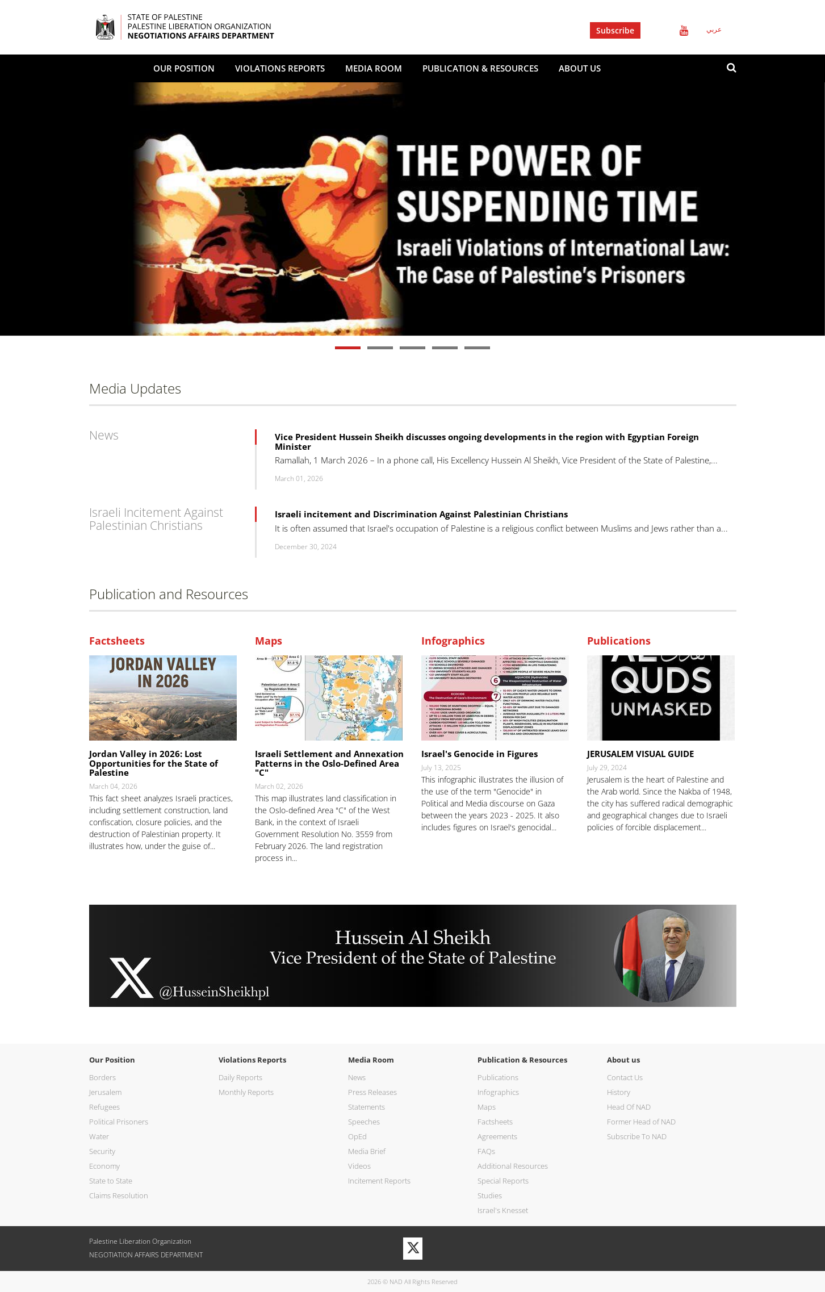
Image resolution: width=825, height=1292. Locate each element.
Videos (359, 1166)
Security (102, 1151)
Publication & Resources (480, 68)
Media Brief (367, 1151)
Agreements (497, 1136)
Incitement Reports (379, 1181)
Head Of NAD (629, 1107)
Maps (268, 641)
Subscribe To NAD (637, 1136)
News (104, 435)
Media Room (373, 68)
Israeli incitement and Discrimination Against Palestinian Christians (421, 514)
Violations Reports (280, 68)
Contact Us (625, 1077)
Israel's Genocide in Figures (479, 753)
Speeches (364, 1122)
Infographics (453, 641)
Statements (366, 1107)
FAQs (486, 1151)
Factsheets (117, 641)
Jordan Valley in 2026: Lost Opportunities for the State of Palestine (153, 763)
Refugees (104, 1107)
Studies (490, 1195)
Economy (104, 1166)
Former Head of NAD (641, 1122)
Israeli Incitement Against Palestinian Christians (156, 518)
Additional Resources (513, 1166)
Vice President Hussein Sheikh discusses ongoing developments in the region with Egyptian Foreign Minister (487, 441)
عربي (714, 30)
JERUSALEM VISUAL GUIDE (640, 753)
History (618, 1092)
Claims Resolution (118, 1195)
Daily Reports (240, 1077)
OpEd (357, 1136)
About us (580, 68)
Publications (619, 641)
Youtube (683, 30)
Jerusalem (105, 1092)
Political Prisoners (118, 1122)
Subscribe (615, 30)
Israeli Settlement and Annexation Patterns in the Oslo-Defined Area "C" (329, 763)
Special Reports (503, 1181)
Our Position (184, 68)
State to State (110, 1181)
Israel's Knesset (503, 1210)
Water (99, 1136)
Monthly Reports (246, 1092)
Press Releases (372, 1092)
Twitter (657, 30)
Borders (102, 1077)
